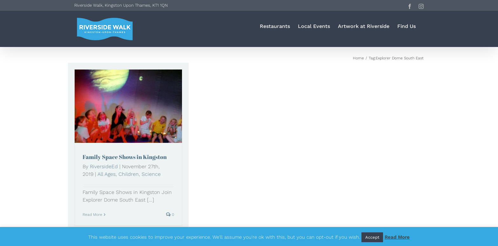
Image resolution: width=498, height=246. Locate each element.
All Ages (107, 174)
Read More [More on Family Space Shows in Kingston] (92, 214)
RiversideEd (104, 166)
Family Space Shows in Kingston (125, 157)
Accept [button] (372, 237)
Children (128, 174)
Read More (397, 237)
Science (151, 174)
